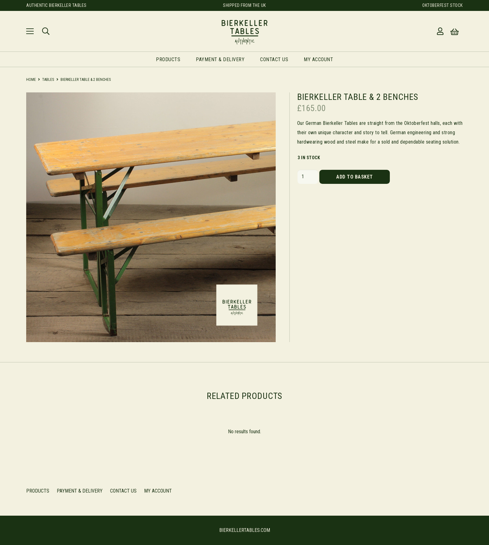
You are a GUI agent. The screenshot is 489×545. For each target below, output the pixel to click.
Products (37, 491)
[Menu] (30, 31)
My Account (158, 491)
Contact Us (123, 491)
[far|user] (442, 31)
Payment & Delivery (80, 491)
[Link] (244, 31)
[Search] (45, 31)
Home (31, 79)
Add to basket (354, 177)
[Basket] (454, 32)
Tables (48, 79)
